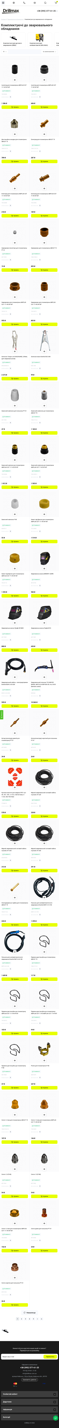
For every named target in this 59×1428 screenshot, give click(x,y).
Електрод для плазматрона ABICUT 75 (43, 139)
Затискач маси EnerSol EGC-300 (40, 356)
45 (4, 51)
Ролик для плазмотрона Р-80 (40, 1066)
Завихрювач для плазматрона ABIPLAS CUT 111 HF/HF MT (14, 303)
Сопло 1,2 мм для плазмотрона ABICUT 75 (15, 1120)
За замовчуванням (49, 51)
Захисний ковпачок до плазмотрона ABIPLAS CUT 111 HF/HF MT (13, 466)
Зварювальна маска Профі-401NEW (13, 628)
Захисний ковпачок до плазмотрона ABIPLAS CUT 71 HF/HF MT (42, 466)
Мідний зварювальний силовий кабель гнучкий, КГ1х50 (43, 849)
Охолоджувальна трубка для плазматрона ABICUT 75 (15, 904)
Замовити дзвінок (30, 1380)
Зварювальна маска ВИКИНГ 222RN (42, 574)
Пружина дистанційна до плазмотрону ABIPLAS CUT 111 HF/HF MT (14, 1012)
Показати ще (30, 1313)
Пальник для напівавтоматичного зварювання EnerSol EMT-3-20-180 (12, 958)
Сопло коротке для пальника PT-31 (12, 1283)
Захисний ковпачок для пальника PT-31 (14, 411)
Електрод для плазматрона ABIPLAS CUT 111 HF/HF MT (14, 195)
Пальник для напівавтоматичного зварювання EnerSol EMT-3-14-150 (41, 904)
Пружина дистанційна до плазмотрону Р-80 (14, 1067)
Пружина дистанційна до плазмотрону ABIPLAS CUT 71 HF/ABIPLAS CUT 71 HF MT (44, 1012)
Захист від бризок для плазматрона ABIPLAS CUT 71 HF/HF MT (13, 575)
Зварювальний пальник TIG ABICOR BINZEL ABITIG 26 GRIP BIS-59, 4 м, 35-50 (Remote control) (43, 684)
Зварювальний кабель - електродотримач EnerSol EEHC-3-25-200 (15, 683)
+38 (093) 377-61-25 (46, 11)
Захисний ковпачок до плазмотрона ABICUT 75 (42, 412)
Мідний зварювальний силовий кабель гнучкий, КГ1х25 (43, 793)
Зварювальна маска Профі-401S (41, 628)
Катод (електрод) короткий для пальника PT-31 (44, 739)
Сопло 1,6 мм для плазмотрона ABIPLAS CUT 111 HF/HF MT (14, 1229)
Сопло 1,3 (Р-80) (6, 1174)
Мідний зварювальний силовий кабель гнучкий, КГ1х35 (14, 849)
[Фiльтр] (1, 714)
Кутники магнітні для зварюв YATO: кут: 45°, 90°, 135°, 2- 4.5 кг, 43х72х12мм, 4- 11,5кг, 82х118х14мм (14, 794)
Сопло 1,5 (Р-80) (36, 1174)
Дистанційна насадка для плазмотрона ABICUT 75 (14, 140)
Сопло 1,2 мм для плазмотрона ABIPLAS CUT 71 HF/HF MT (43, 1121)
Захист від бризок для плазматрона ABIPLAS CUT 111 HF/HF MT (42, 520)
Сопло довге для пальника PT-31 (41, 1228)
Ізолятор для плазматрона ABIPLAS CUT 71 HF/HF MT (43, 86)
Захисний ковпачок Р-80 (9, 519)
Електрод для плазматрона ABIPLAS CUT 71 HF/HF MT (43, 195)
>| (41, 1319)
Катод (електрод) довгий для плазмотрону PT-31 (11, 739)
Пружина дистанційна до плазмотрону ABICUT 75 (43, 958)
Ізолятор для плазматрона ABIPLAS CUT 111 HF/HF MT (14, 86)
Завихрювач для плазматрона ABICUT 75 (44, 248)
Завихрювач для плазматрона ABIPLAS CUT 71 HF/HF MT (43, 303)
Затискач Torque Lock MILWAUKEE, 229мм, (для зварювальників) (14, 357)
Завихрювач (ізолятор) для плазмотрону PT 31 (14, 249)
